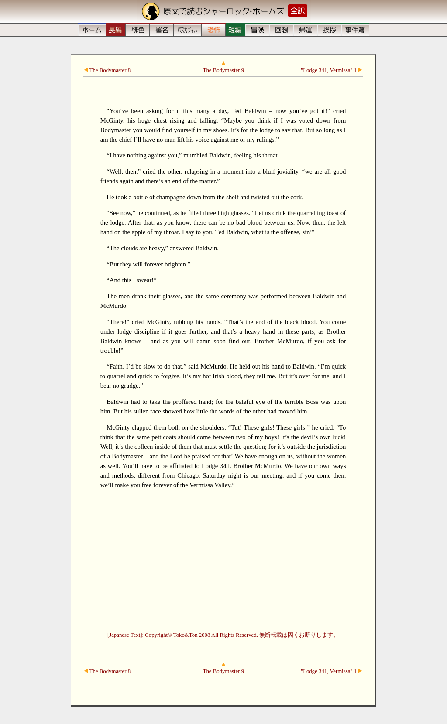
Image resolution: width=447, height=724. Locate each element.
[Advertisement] (223, 557)
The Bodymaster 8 (107, 70)
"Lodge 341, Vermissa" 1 (331, 70)
